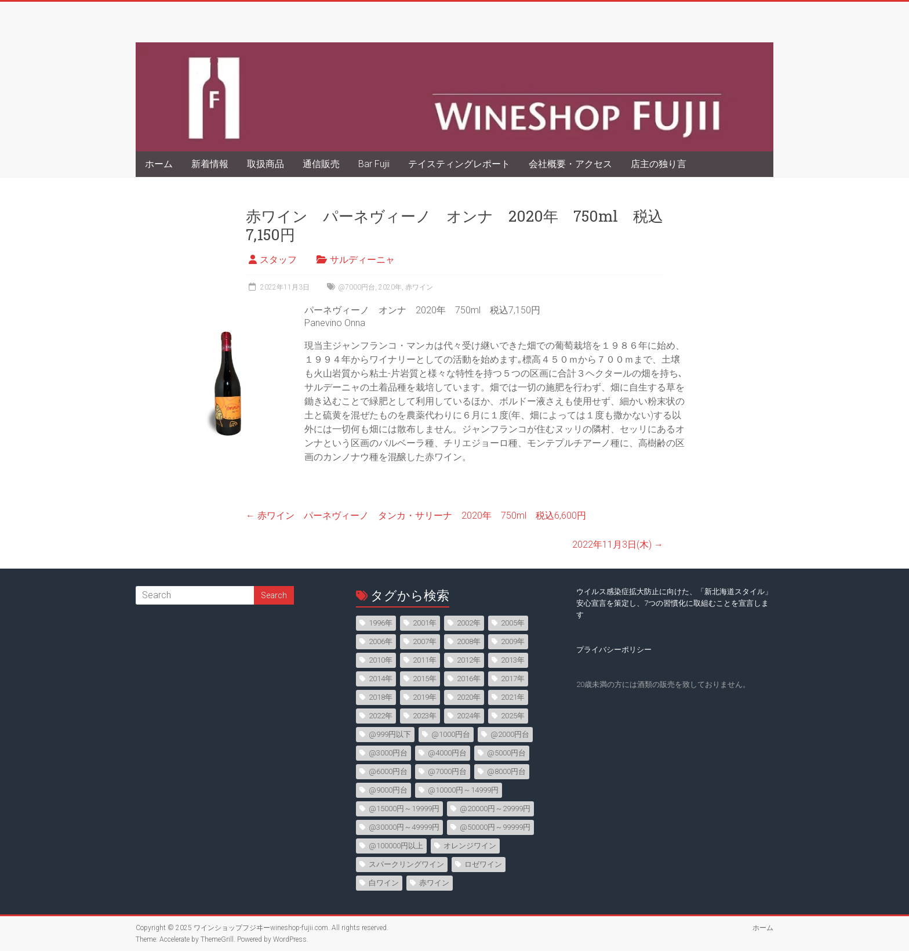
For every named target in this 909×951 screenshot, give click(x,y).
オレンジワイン (469, 845)
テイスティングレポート (459, 163)
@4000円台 (447, 752)
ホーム (159, 163)
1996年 (380, 623)
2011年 (425, 660)
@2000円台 (509, 734)
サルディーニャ (362, 259)
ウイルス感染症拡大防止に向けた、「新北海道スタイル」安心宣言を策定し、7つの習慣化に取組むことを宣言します (674, 603)
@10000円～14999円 (463, 790)
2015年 (425, 678)
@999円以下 (390, 734)
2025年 (513, 715)
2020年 (390, 287)
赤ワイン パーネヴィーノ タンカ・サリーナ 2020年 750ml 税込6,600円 (416, 515)
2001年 (425, 623)
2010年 (380, 660)
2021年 (513, 697)
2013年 (513, 660)
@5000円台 (506, 752)
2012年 (469, 660)
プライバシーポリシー (614, 649)
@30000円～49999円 (404, 827)
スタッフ (278, 259)
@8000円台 (506, 771)
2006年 (380, 641)
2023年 (425, 715)
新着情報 (209, 163)
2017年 (513, 678)
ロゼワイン (483, 864)
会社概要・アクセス (570, 163)
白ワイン (384, 882)
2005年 (513, 623)
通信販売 (321, 163)
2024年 (469, 715)
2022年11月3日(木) (617, 544)
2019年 (425, 697)
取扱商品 (265, 163)
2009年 (513, 641)
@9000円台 (388, 790)
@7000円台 (356, 287)
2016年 (469, 678)
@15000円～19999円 (404, 808)
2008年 (469, 641)
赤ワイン (419, 287)
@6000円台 (388, 771)
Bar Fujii (374, 163)
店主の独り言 (658, 163)
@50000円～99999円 (495, 827)
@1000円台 (450, 734)
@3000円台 (388, 752)
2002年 (469, 623)
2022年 (380, 715)
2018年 (380, 697)
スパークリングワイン (406, 864)
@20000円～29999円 (495, 808)
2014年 (380, 678)
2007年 (425, 641)
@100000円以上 (396, 845)
